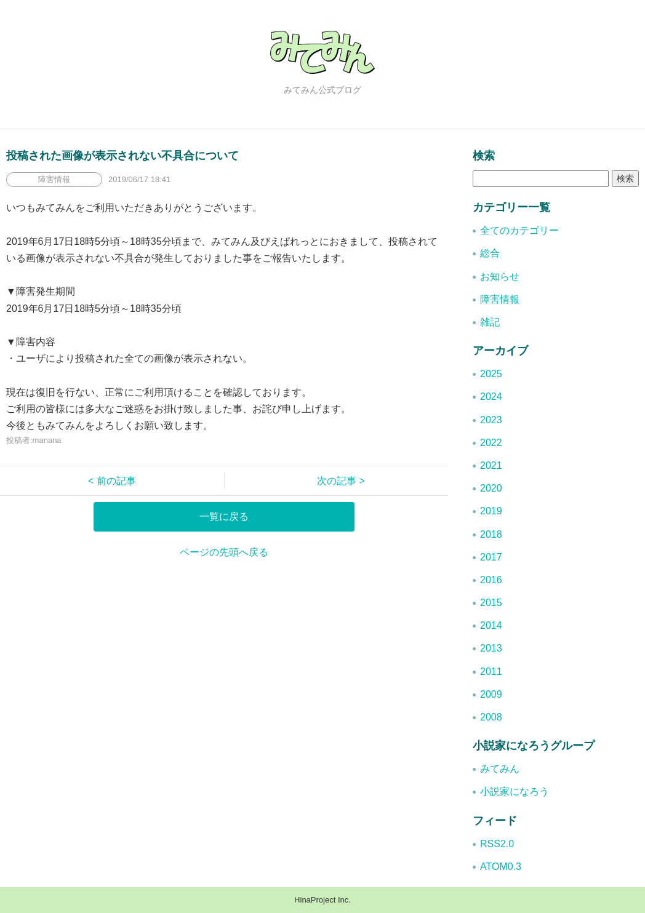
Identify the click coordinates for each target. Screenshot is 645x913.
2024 (491, 396)
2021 (491, 465)
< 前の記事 (117, 481)
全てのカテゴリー (519, 230)
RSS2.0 (497, 844)
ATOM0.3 (500, 866)
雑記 (490, 322)
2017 (491, 557)
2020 (491, 488)
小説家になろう (514, 791)
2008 (491, 717)
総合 (490, 253)
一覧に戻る (224, 516)
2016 (491, 580)
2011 (491, 671)
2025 (491, 374)
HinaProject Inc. (322, 899)
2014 (491, 625)
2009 (491, 694)
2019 (491, 511)
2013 (491, 648)
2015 (491, 602)
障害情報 (499, 299)
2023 (491, 420)
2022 (491, 442)
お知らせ (499, 276)
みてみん (499, 768)
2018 (491, 534)
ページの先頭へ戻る (224, 552)
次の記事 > (336, 481)
